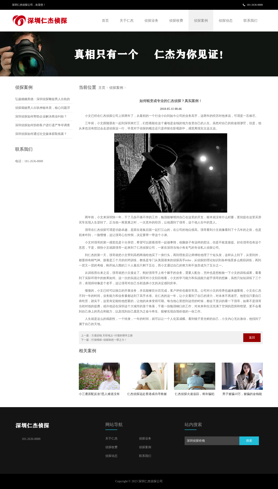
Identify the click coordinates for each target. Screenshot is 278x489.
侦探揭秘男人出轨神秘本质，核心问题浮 (42, 107)
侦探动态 (226, 20)
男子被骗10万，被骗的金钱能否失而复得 (242, 395)
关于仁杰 (127, 20)
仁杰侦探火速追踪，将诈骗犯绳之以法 (194, 395)
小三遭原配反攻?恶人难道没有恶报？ (99, 395)
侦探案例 (201, 20)
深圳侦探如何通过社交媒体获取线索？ (41, 133)
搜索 (249, 440)
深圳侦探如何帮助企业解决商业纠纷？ (41, 116)
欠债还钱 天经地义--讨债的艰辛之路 (112, 335)
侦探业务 (151, 20)
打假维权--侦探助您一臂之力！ (109, 339)
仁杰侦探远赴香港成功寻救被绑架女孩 (147, 395)
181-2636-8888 (255, 4)
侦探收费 (176, 20)
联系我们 (250, 20)
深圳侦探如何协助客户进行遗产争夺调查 (42, 125)
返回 (252, 337)
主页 (101, 87)
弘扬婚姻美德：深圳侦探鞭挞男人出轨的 (42, 99)
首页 (105, 20)
